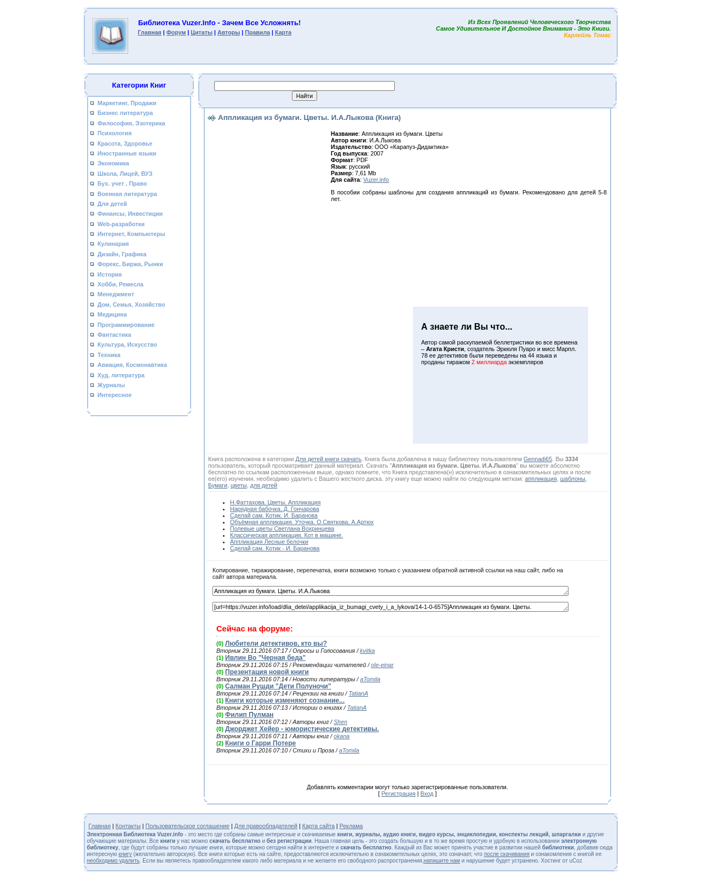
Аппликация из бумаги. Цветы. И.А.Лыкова (390, 591)
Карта (283, 32)
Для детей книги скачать (328, 459)
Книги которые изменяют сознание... (284, 700)
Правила (257, 32)
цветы (239, 485)
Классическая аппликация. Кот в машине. (286, 535)
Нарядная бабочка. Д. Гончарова (274, 508)
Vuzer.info (376, 179)
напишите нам (442, 861)
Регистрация (398, 793)
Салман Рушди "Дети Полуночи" (278, 686)
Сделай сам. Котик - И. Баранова (275, 548)
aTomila (370, 679)
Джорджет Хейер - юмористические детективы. (302, 729)
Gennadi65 (538, 459)
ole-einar (382, 665)
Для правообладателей (265, 826)
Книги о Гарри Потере (260, 743)
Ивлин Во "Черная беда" (265, 658)
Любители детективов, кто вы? (276, 643)
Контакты (128, 826)
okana (341, 736)
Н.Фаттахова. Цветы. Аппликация (275, 502)
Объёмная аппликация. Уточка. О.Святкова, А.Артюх (302, 522)
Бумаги (217, 485)
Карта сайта (318, 826)
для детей (264, 485)
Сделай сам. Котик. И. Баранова (274, 515)
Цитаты (201, 32)
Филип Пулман (249, 715)
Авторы (228, 32)
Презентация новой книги (267, 672)
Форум (176, 32)
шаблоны (572, 478)
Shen (340, 722)
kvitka (367, 650)
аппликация (541, 478)
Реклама (351, 826)
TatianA (359, 693)
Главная (149, 32)
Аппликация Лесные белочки (269, 541)
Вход (426, 793)
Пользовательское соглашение (188, 826)
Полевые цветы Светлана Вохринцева (282, 528)
